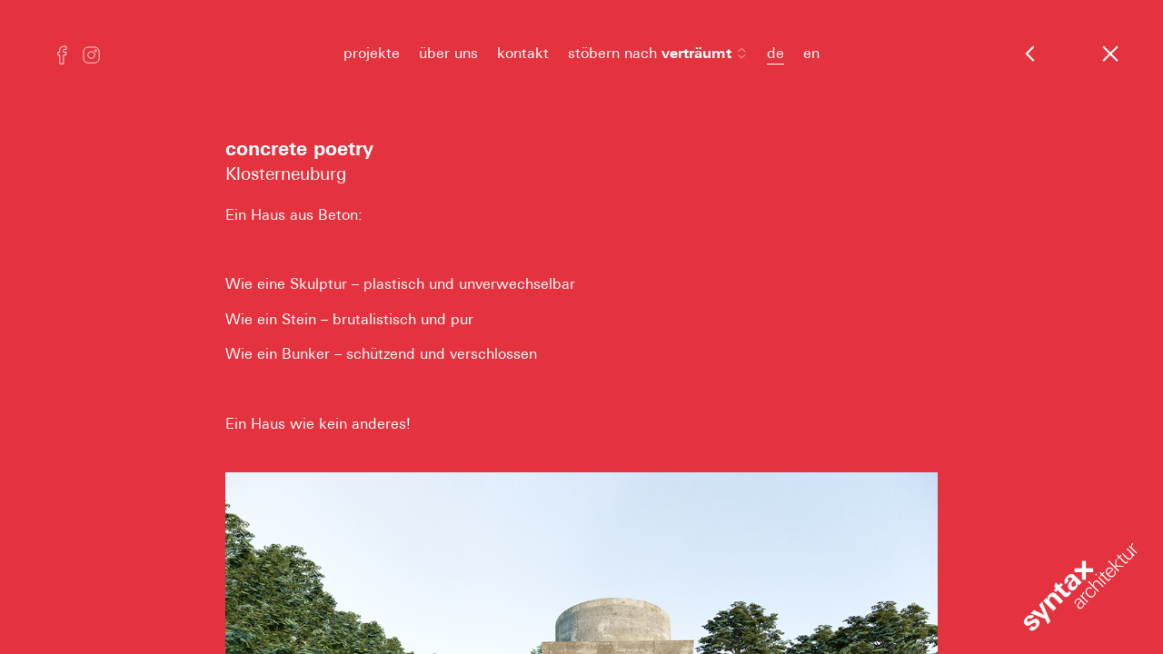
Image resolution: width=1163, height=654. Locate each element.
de (775, 53)
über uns (448, 53)
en (811, 53)
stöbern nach (658, 53)
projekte (371, 53)
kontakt (523, 53)
